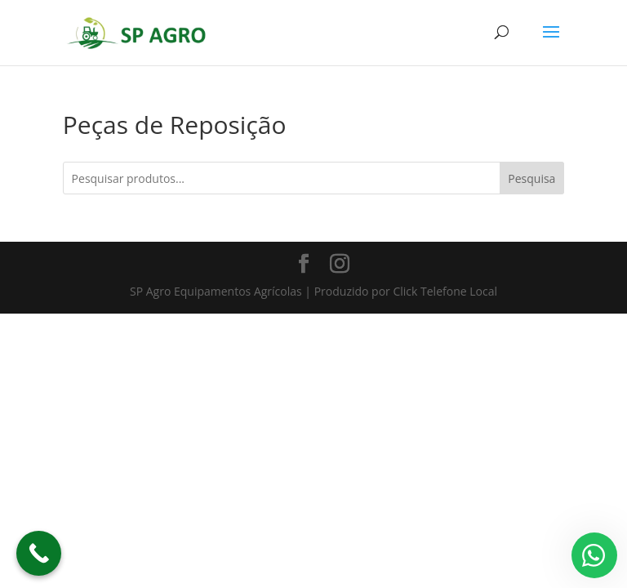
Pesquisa (531, 178)
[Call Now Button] (38, 553)
